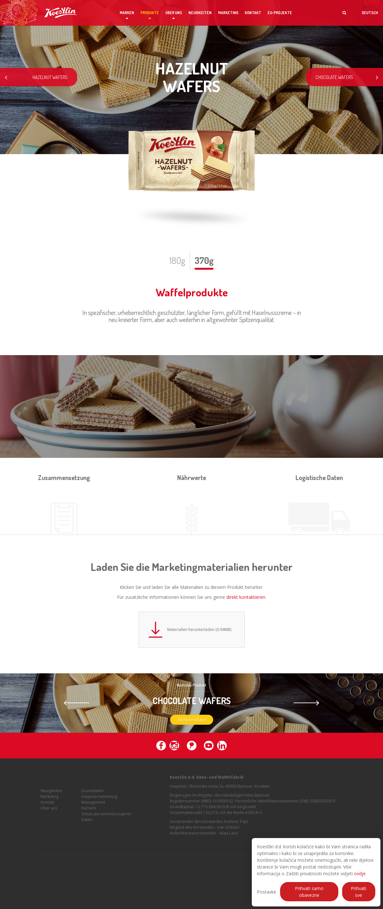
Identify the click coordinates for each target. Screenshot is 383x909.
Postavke (266, 892)
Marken (127, 12)
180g (177, 260)
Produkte (150, 12)
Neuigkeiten (200, 12)
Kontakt (253, 12)
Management (93, 805)
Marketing (228, 12)
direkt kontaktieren (245, 597)
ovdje (360, 873)
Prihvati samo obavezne (309, 891)
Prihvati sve (358, 891)
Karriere (88, 810)
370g (204, 260)
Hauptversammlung (99, 799)
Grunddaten (92, 793)
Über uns (173, 12)
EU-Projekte (280, 12)
